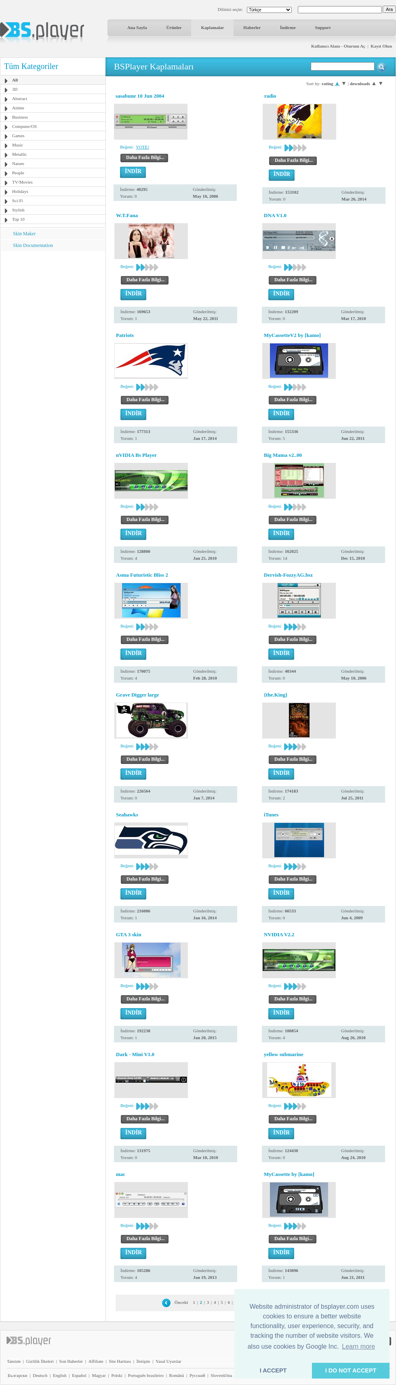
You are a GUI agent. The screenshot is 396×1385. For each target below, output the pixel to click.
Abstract (19, 98)
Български (17, 1375)
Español (79, 1375)
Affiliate (95, 1361)
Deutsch (40, 1375)
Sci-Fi (17, 200)
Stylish (18, 209)
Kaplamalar (212, 27)
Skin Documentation (33, 245)
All (15, 79)
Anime (18, 107)
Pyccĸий (197, 1375)
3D (14, 89)
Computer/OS (24, 126)
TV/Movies (22, 182)
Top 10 (18, 219)
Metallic (19, 154)
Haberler (252, 27)
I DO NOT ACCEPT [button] (351, 1370)
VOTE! (142, 146)
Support (323, 27)
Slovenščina (221, 1375)
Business (20, 117)
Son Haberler (71, 1361)
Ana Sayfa (137, 27)
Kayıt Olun (381, 46)
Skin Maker (24, 233)
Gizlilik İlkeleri (40, 1361)
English (60, 1375)
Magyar (98, 1375)
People (18, 172)
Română (176, 1375)
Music (17, 144)
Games (18, 135)
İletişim (143, 1361)
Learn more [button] (358, 1346)
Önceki (181, 1302)
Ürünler (174, 27)
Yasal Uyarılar (168, 1361)
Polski (116, 1375)
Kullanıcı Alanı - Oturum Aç (338, 46)
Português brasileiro (146, 1375)
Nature (18, 163)
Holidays (20, 191)
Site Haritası (120, 1361)
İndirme (288, 27)
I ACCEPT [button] (273, 1370)
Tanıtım (14, 1361)
